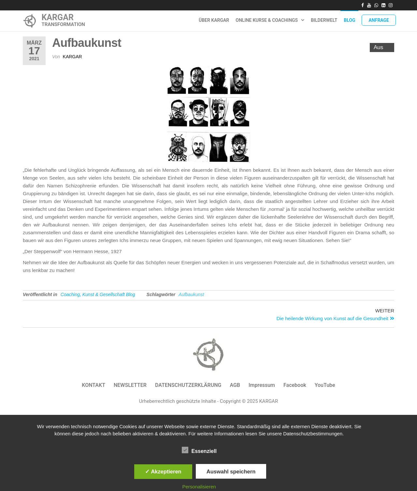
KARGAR (57, 17)
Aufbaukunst (191, 294)
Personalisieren (199, 486)
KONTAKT (93, 385)
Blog (349, 20)
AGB (235, 385)
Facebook (294, 385)
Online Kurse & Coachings (267, 20)
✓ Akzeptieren (163, 471)
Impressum (262, 385)
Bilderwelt (324, 20)
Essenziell (199, 450)
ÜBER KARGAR (214, 20)
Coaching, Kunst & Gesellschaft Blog (98, 294)
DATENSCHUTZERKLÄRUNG (188, 385)
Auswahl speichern (231, 471)
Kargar (72, 56)
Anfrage (378, 20)
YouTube (325, 385)
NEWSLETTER (130, 385)
